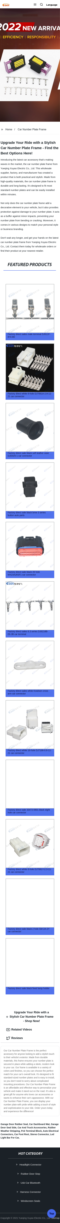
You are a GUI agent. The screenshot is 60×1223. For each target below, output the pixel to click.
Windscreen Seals (30, 1201)
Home (8, 129)
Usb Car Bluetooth (30, 1182)
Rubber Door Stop (30, 1173)
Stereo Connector (39, 1134)
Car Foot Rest (21, 1134)
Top (51, 1213)
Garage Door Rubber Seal (14, 1124)
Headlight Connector (31, 1164)
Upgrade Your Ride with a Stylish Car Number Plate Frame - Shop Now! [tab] (29, 1017)
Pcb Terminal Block (31, 1131)
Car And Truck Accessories (32, 1127)
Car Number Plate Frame (32, 129)
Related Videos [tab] (19, 1030)
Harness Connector (30, 1192)
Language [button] (51, 5)
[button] (35, 5)
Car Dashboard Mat (39, 1124)
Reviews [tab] (14, 1038)
